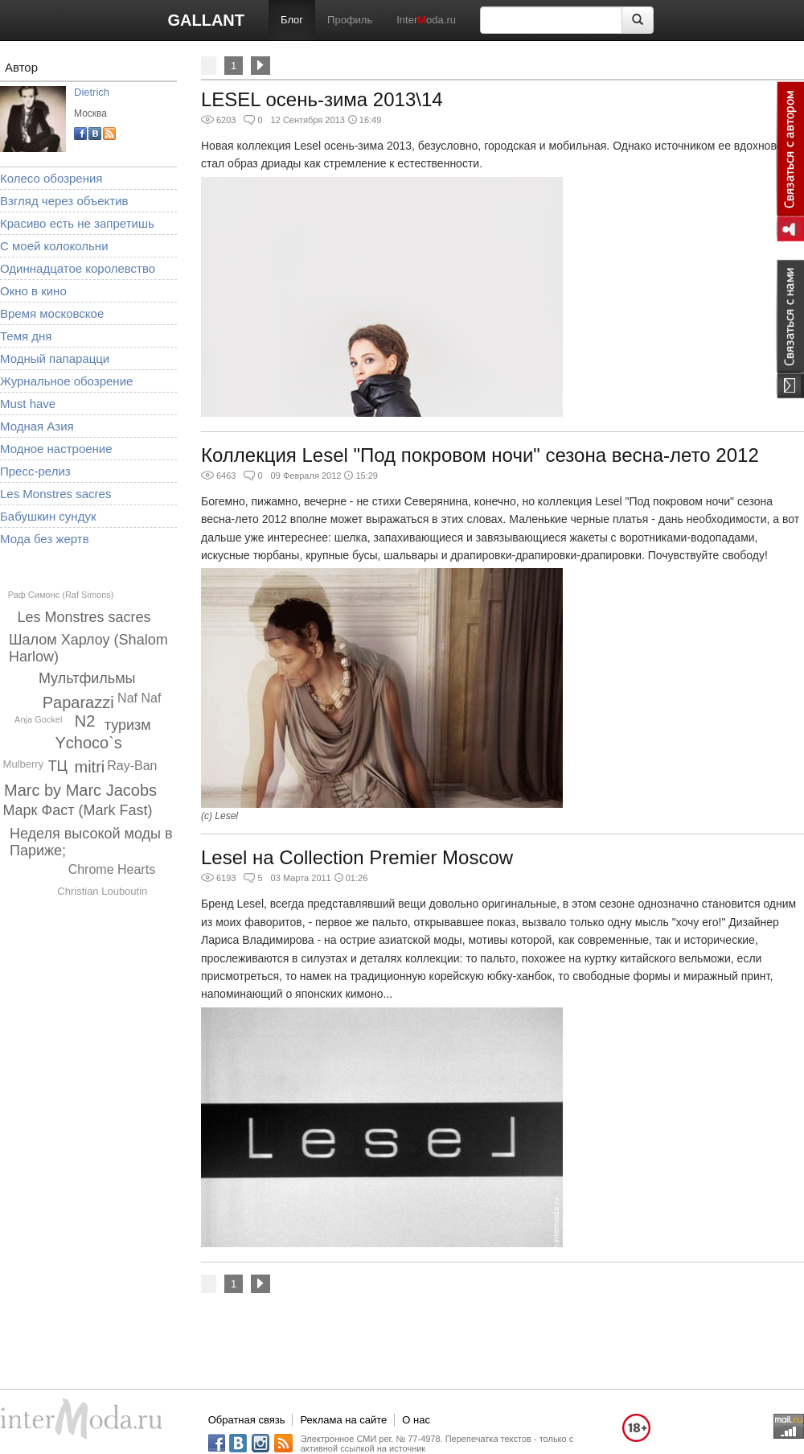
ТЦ (58, 766)
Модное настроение (56, 448)
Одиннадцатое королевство (77, 268)
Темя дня (25, 336)
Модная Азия (37, 426)
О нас (416, 1420)
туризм (128, 725)
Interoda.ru (426, 20)
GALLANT (205, 20)
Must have (27, 403)
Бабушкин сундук (48, 516)
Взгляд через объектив (64, 201)
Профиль (349, 20)
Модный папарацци (54, 358)
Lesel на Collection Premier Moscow (357, 857)
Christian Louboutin (102, 891)
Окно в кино (33, 291)
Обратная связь (246, 1420)
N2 (85, 721)
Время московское (52, 313)
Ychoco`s (88, 743)
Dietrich (91, 92)
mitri (89, 767)
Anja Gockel (38, 719)
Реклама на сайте (343, 1420)
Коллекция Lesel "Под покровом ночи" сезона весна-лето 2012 (480, 455)
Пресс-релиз (35, 471)
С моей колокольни (54, 246)
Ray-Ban (132, 765)
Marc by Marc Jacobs (80, 790)
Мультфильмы (87, 678)
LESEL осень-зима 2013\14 (322, 99)
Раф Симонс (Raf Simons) (61, 594)
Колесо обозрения (51, 178)
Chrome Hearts (111, 869)
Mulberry (23, 764)
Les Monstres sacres (55, 493)
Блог (292, 20)
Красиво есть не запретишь (77, 223)
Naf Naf (139, 698)
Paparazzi (78, 702)
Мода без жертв (44, 539)
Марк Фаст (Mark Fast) (77, 810)
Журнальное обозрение (66, 381)
